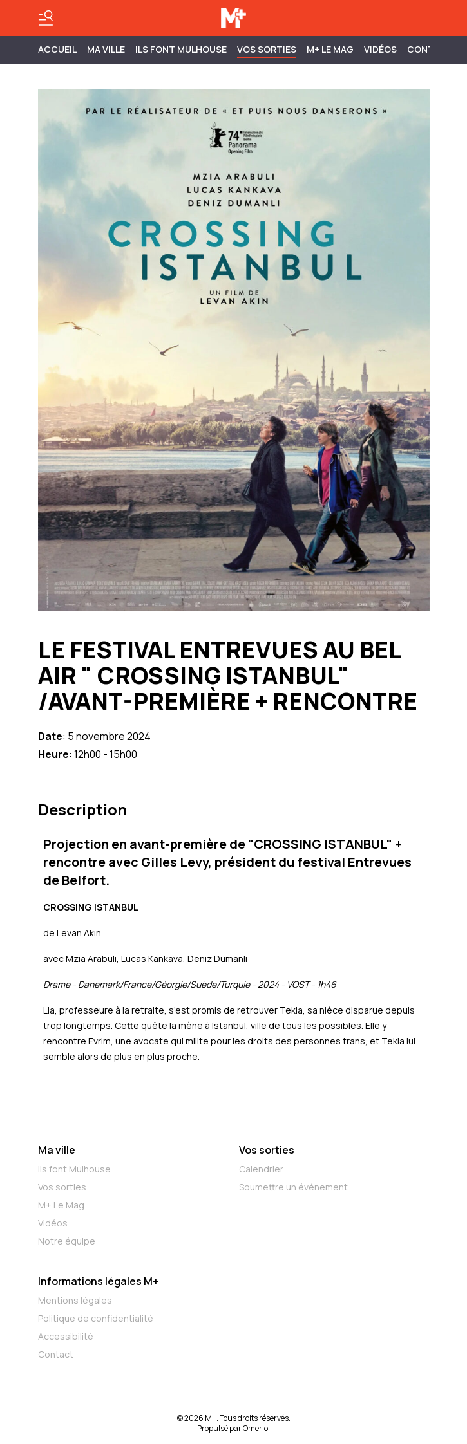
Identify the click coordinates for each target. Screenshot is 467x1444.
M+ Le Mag (330, 49)
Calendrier (261, 1169)
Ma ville (56, 1150)
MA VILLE (106, 49)
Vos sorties (266, 49)
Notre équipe (66, 1241)
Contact (55, 1354)
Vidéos (380, 49)
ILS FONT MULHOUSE (181, 49)
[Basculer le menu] (45, 18)
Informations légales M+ (98, 1281)
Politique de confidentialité (95, 1318)
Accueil (57, 49)
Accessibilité (65, 1336)
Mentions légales (75, 1300)
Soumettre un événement (293, 1187)
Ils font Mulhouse (74, 1169)
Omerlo (255, 1428)
